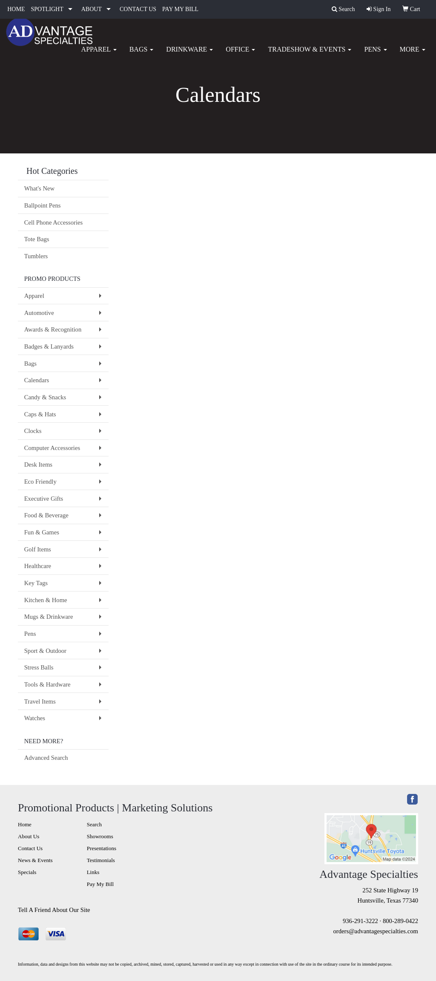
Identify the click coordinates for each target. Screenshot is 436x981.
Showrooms (100, 836)
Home (25, 824)
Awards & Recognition (53, 329)
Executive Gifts (43, 498)
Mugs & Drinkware (48, 616)
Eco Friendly (40, 481)
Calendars (36, 380)
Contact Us (30, 848)
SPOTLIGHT (47, 9)
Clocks (33, 430)
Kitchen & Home (45, 600)
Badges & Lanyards (49, 346)
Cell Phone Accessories (53, 222)
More (412, 55)
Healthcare (37, 566)
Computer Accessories (52, 447)
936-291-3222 (360, 921)
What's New (39, 188)
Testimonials (101, 860)
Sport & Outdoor (45, 650)
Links (93, 872)
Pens (375, 55)
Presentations (101, 848)
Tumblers (36, 256)
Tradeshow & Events (309, 55)
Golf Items (37, 549)
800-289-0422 (400, 921)
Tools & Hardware (47, 684)
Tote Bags (36, 239)
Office (240, 55)
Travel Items (40, 701)
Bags (141, 55)
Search (94, 824)
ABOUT (91, 9)
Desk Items (38, 464)
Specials (27, 872)
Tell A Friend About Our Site (54, 909)
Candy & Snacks (45, 397)
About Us (28, 836)
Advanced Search (46, 757)
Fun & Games (41, 532)
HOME (16, 9)
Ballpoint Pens (42, 205)
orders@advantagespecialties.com (375, 931)
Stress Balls (39, 667)
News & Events (35, 860)
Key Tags (36, 583)
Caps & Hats (40, 414)
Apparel (99, 55)
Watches (34, 718)
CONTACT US (138, 9)
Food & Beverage (46, 515)
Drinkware (189, 55)
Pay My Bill (100, 884)
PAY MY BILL (180, 9)
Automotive (39, 312)
